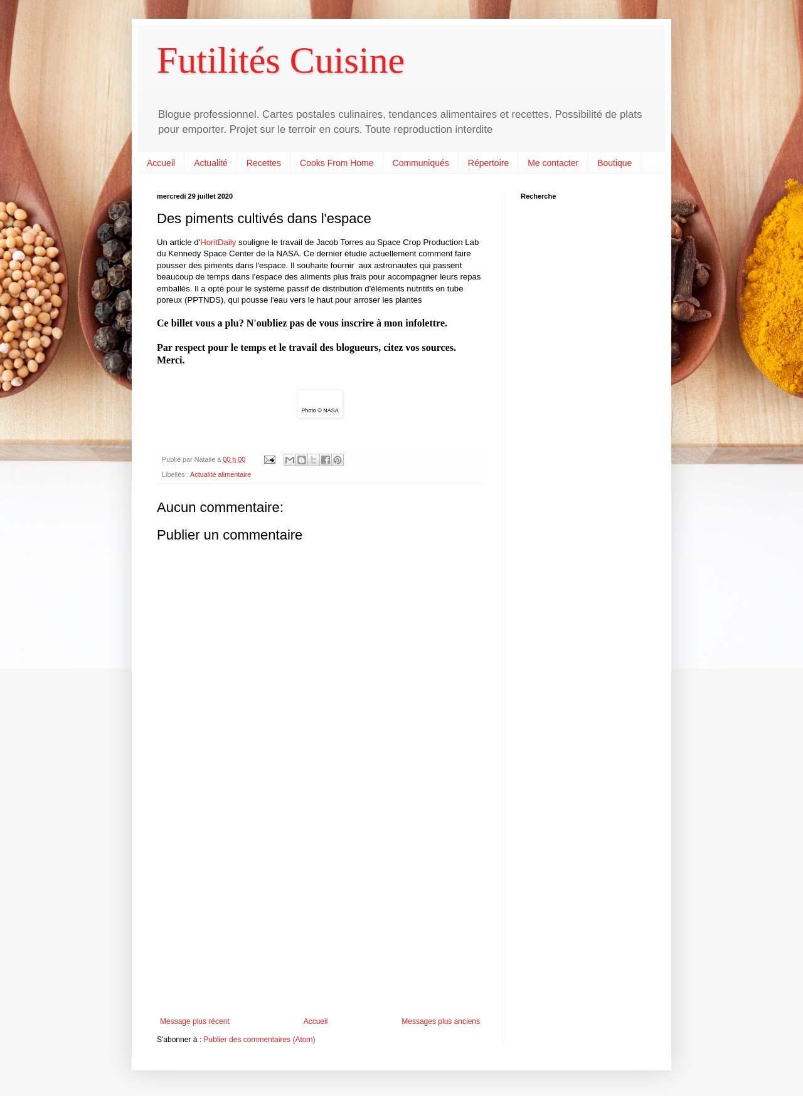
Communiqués (421, 163)
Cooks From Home (336, 163)
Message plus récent (195, 1021)
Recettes (264, 163)
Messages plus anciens (441, 1021)
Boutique (614, 163)
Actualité (211, 163)
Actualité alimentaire (220, 474)
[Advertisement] (320, 913)
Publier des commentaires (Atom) (259, 1039)
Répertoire (488, 163)
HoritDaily (218, 242)
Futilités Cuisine (281, 60)
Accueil (161, 163)
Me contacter (553, 163)
